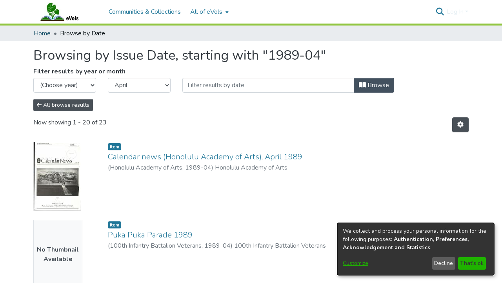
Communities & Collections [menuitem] (145, 11)
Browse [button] (374, 85)
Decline (443, 263)
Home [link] (42, 33)
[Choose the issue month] (139, 85)
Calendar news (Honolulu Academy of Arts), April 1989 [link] (205, 157)
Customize (355, 263)
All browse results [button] (63, 105)
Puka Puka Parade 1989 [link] (150, 235)
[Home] (67, 12)
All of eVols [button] (206, 11)
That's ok (472, 263)
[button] (440, 11)
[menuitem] (209, 12)
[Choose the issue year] (64, 85)
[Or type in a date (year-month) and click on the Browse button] (268, 85)
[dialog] (415, 249)
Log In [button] (456, 11)
